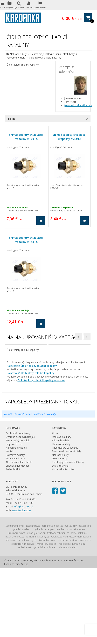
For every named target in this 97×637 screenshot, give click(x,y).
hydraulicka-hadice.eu (44, 616)
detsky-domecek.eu (80, 605)
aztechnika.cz (32, 594)
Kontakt (10, 520)
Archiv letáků (13, 538)
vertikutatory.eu (59, 605)
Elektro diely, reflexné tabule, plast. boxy (52, 54)
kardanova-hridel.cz (52, 594)
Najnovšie (30, 441)
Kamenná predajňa (16, 516)
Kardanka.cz (78, 612)
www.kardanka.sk (21, 578)
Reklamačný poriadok (18, 509)
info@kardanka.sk (23, 575)
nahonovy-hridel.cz (68, 616)
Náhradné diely (18, 54)
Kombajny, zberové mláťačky (68, 530)
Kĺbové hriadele (60, 509)
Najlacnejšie (31, 434)
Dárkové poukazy (61, 505)
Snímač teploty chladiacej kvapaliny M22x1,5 (69, 137)
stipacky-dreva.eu (36, 601)
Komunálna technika (63, 538)
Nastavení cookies (74, 629)
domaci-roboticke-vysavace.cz (74, 608)
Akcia (55, 501)
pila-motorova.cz (47, 608)
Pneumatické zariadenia (65, 516)
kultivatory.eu (29, 608)
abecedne (41, 448)
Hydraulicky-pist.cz (46, 612)
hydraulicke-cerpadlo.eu (47, 598)
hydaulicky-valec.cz (22, 598)
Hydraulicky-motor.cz (22, 612)
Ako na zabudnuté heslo (19, 530)
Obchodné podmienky (18, 501)
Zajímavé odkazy (15, 523)
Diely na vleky (59, 527)
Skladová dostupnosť (17, 534)
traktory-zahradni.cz (58, 601)
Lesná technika (60, 534)
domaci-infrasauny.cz (37, 605)
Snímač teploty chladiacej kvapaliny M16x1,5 (26, 137)
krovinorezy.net (16, 601)
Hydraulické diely (61, 512)
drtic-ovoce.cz (12, 608)
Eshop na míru (12, 632)
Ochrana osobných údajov (20, 505)
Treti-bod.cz (64, 612)
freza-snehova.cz (14, 605)
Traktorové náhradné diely (66, 520)
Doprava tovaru (14, 512)
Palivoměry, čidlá (15, 57)
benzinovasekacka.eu (73, 598)
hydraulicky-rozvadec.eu (78, 594)
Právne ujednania (15, 527)
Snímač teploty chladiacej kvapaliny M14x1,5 (26, 240)
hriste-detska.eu (79, 601)
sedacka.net (24, 616)
